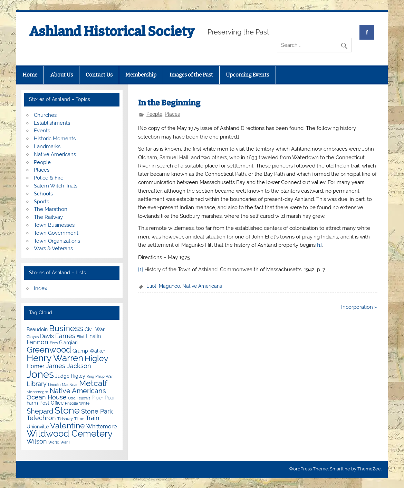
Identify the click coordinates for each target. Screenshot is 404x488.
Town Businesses (54, 225)
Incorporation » (359, 307)
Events (42, 131)
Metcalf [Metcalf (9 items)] (93, 383)
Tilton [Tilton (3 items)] (79, 419)
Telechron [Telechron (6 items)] (41, 417)
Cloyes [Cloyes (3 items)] (33, 337)
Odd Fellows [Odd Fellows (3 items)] (79, 398)
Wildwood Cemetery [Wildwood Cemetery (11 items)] (70, 433)
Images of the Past (191, 75)
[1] (319, 245)
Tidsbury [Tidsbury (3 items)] (65, 419)
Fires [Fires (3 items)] (54, 343)
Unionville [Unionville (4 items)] (38, 426)
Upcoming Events (247, 75)
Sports (41, 202)
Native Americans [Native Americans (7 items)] (78, 391)
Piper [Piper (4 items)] (97, 397)
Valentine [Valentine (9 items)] (67, 425)
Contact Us (99, 75)
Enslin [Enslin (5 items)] (93, 336)
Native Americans (202, 286)
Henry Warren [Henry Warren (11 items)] (55, 358)
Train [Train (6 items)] (92, 417)
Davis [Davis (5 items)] (47, 336)
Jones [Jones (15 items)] (40, 374)
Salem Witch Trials (55, 186)
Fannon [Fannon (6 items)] (37, 342)
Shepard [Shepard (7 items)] (40, 411)
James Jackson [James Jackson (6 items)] (68, 365)
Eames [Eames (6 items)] (65, 335)
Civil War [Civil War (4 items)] (95, 329)
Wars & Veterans (53, 248)
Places (172, 114)
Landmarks (47, 146)
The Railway (48, 217)
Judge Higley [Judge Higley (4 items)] (70, 376)
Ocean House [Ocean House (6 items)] (47, 397)
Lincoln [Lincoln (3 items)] (54, 385)
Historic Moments (55, 138)
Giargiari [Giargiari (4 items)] (68, 342)
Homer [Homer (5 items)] (36, 366)
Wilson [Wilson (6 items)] (37, 441)
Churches (45, 115)
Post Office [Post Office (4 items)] (51, 403)
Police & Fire (49, 178)
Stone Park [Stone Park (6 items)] (97, 411)
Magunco (169, 286)
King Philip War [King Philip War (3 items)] (100, 376)
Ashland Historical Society (111, 31)
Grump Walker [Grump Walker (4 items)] (89, 351)
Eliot (151, 286)
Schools (43, 194)
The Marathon (50, 209)
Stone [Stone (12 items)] (67, 410)
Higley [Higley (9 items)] (96, 358)
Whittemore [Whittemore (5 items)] (101, 426)
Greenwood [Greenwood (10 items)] (49, 350)
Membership (140, 75)
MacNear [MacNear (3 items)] (70, 385)
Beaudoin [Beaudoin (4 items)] (37, 329)
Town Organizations (57, 241)
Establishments (52, 123)
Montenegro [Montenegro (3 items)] (37, 392)
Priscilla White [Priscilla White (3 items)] (77, 403)
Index (40, 288)
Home (29, 75)
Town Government (56, 233)
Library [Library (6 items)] (37, 383)
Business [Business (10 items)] (66, 328)
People (154, 114)
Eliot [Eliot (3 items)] (81, 337)
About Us (61, 75)
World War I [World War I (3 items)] (59, 442)
